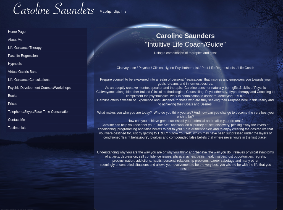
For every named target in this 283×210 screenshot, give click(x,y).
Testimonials (17, 128)
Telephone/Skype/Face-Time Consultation (38, 112)
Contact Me (16, 120)
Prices (12, 104)
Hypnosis (15, 64)
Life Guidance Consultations (28, 80)
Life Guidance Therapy (24, 48)
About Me (15, 40)
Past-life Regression (23, 56)
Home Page (16, 32)
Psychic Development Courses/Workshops (39, 88)
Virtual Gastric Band (23, 72)
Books (12, 96)
